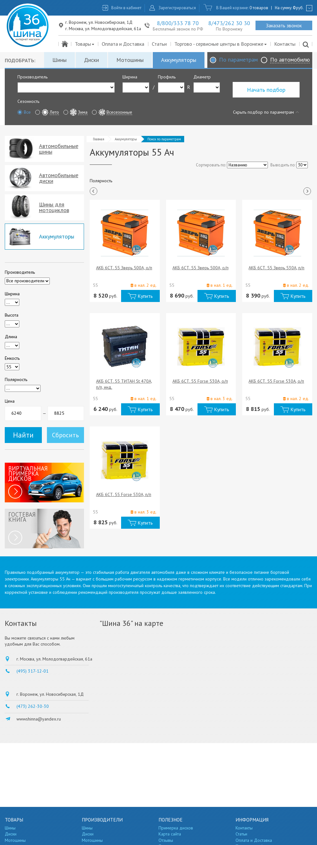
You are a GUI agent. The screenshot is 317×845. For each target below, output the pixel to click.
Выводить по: (282, 165)
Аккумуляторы (178, 60)
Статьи (159, 44)
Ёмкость (12, 358)
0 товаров (258, 7)
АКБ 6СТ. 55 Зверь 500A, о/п (124, 268)
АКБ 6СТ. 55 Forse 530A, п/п (123, 494)
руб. (298, 7)
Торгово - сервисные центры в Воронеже (220, 44)
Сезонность (28, 101)
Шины (59, 60)
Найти (23, 434)
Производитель (32, 77)
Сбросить (65, 435)
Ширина (129, 77)
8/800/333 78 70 (178, 23)
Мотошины (130, 60)
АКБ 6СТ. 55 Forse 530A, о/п (200, 381)
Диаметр (202, 77)
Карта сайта (169, 834)
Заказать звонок (284, 25)
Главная (98, 139)
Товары (85, 44)
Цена (10, 401)
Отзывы (165, 840)
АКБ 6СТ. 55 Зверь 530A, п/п (276, 268)
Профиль (167, 77)
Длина (11, 336)
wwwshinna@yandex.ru (38, 719)
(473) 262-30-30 (32, 706)
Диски (91, 60)
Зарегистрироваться (177, 7)
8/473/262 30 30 (229, 23)
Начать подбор (266, 89)
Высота (11, 315)
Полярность (16, 379)
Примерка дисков (175, 828)
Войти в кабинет (126, 7)
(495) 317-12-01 (32, 671)
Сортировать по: (211, 165)
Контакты (284, 44)
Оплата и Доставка (123, 44)
